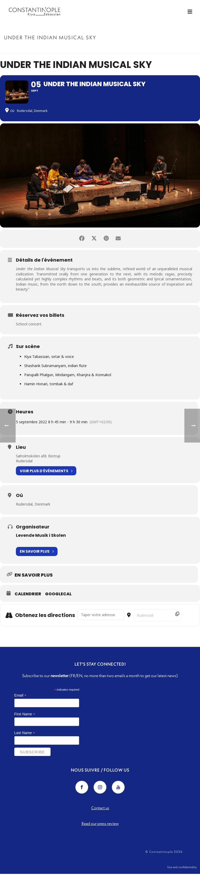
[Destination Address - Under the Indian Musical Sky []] (157, 617)
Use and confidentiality (182, 870)
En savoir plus (37, 553)
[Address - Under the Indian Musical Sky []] (101, 616)
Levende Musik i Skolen (41, 537)
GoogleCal (58, 595)
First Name (24, 716)
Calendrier (28, 595)
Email (20, 697)
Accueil (135, 48)
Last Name (24, 734)
